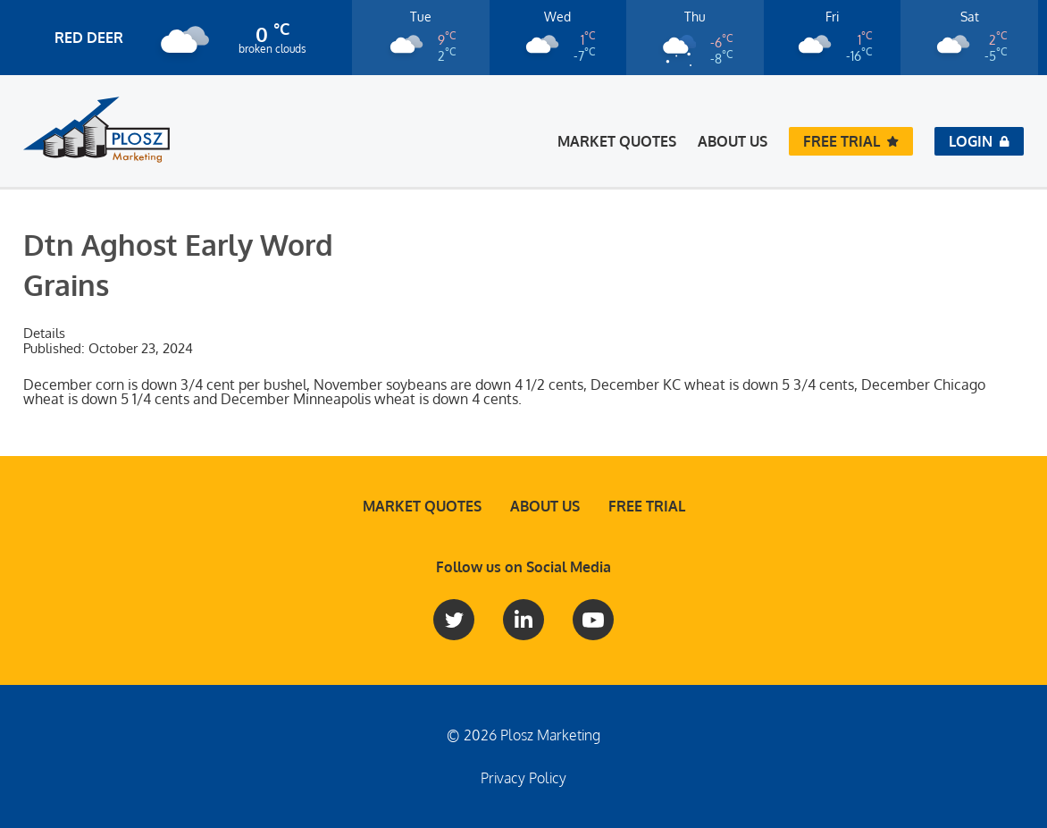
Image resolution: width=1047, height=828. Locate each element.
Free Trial (646, 506)
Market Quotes (616, 141)
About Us (732, 141)
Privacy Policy (523, 778)
